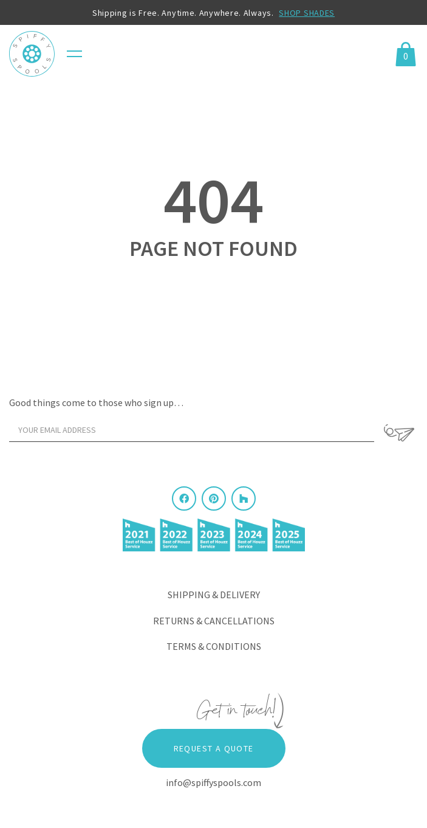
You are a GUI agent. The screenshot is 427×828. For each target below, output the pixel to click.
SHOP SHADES (307, 12)
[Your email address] (191, 430)
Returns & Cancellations (214, 621)
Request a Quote (214, 748)
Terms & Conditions (213, 646)
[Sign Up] (399, 433)
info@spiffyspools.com (213, 782)
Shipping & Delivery (214, 594)
